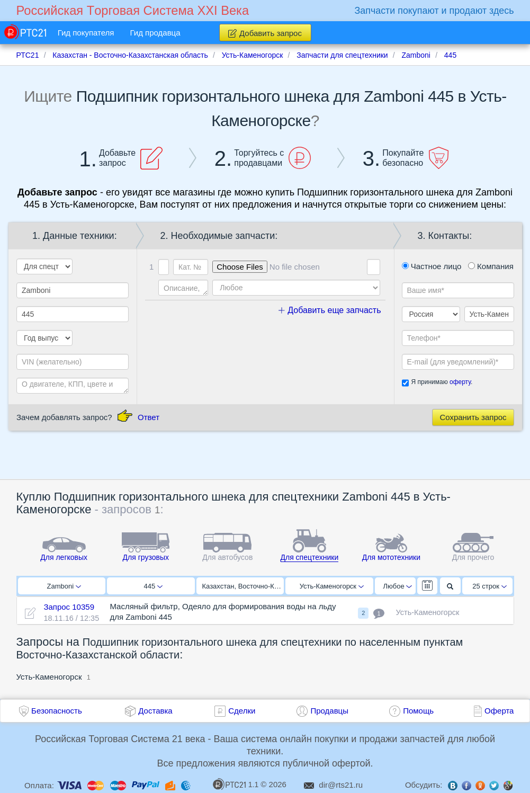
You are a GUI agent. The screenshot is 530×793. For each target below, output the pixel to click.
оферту (460, 382)
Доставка (155, 710)
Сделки (241, 710)
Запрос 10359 (68, 606)
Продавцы (329, 710)
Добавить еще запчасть (330, 310)
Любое (397, 586)
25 (489, 586)
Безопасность (56, 710)
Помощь (418, 710)
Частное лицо (432, 266)
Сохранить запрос (472, 417)
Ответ (148, 417)
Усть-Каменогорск (332, 586)
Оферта (499, 710)
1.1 (235, 784)
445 (153, 586)
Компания (491, 266)
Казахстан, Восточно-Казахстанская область (243, 586)
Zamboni (64, 586)
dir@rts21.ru (341, 784)
